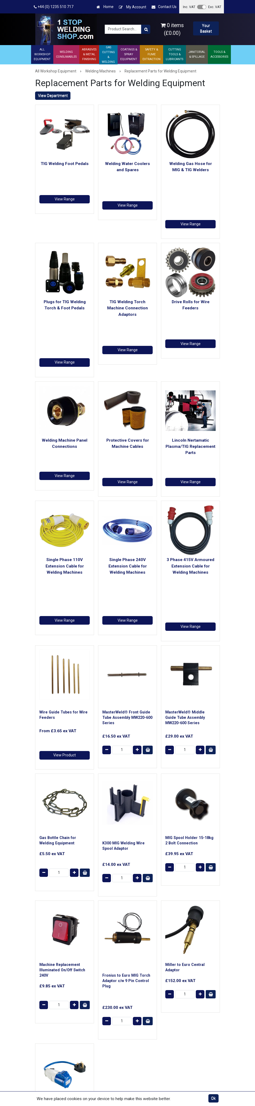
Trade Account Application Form (100, 1030)
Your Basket (206, 28)
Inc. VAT (189, 7)
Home (105, 6)
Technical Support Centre (101, 1005)
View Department (53, 95)
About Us (94, 969)
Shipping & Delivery (102, 983)
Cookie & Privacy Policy (148, 998)
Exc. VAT (214, 7)
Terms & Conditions (150, 981)
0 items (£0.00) (172, 29)
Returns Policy (146, 988)
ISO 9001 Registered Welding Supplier (103, 1018)
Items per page (187, 880)
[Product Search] (145, 29)
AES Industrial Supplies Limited (72, 1058)
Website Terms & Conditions (148, 972)
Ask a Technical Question (99, 993)
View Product (64, 587)
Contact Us (164, 6)
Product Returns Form (104, 1040)
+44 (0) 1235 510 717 (53, 6)
